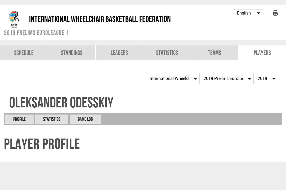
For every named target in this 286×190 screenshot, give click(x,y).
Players (262, 52)
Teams (214, 52)
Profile (19, 119)
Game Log (85, 119)
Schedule (24, 52)
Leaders (119, 52)
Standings (71, 52)
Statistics (167, 52)
